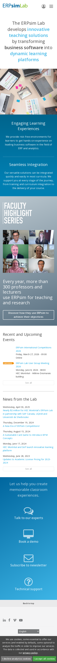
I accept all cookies (44, 658)
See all (28, 382)
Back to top (28, 603)
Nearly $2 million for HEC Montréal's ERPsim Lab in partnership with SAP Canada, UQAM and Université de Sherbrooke (28, 414)
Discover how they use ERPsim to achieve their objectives (28, 314)
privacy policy (30, 652)
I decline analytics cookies (16, 658)
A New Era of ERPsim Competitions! (21, 426)
